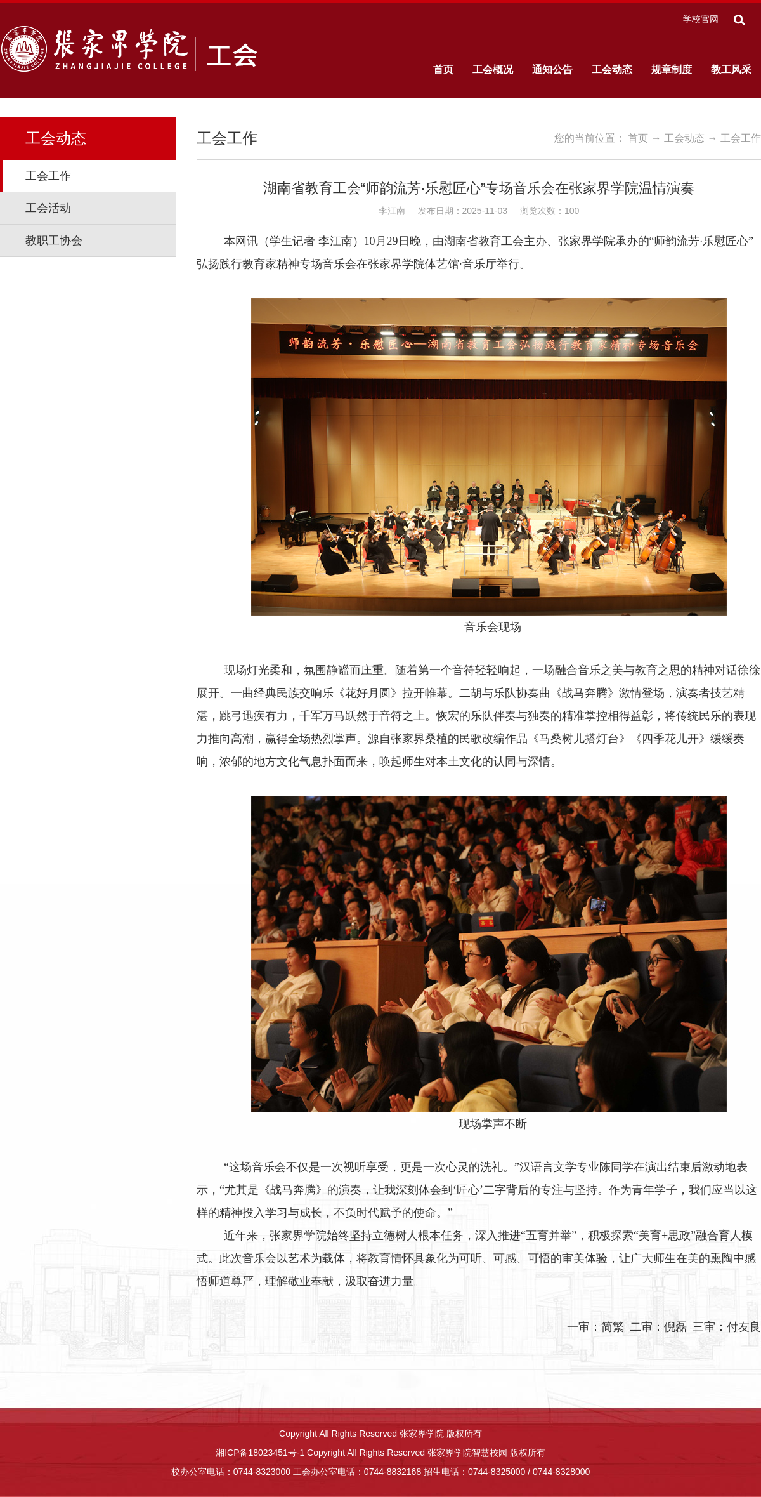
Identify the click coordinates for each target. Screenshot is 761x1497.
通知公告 (552, 69)
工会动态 (612, 69)
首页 (443, 69)
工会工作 (48, 175)
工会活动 (48, 208)
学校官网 (701, 19)
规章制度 (671, 69)
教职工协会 (53, 240)
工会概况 (492, 69)
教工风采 (731, 69)
